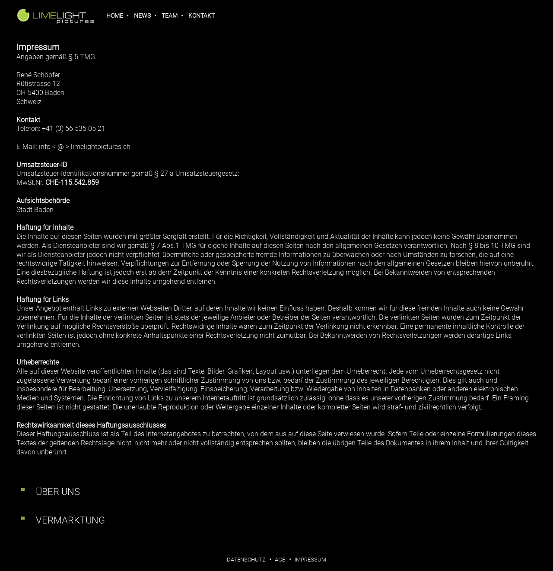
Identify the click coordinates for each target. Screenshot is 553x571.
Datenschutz (246, 559)
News (142, 15)
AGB (280, 559)
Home (114, 15)
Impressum (310, 559)
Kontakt (201, 15)
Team (170, 15)
